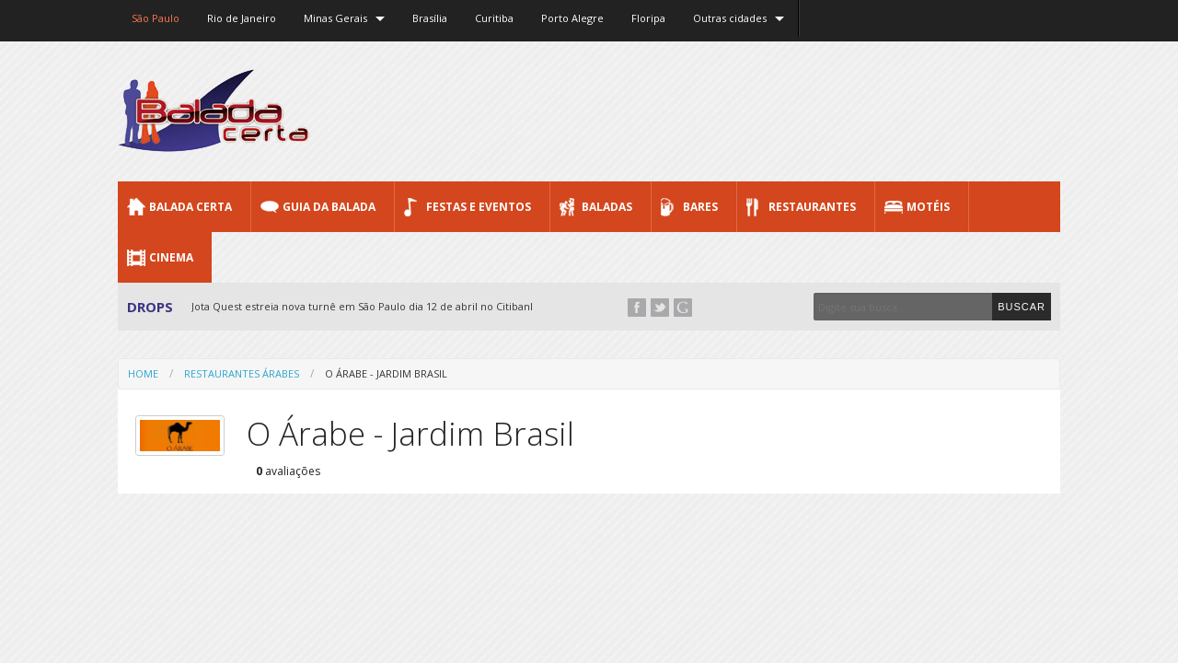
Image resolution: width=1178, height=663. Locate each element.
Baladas (607, 207)
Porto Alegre (572, 18)
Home (143, 373)
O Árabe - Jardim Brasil (386, 373)
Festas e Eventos (478, 207)
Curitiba (494, 18)
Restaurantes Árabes (241, 373)
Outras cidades (730, 18)
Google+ (683, 307)
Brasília (429, 18)
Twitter (660, 307)
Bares (700, 207)
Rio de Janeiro (241, 18)
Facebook (637, 307)
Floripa (648, 18)
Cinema (171, 257)
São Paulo (155, 18)
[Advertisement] (725, 110)
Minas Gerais (335, 18)
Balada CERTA (190, 207)
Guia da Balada (329, 207)
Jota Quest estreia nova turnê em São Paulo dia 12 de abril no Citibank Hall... (378, 306)
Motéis (928, 207)
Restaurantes (812, 207)
